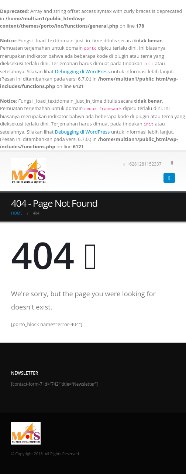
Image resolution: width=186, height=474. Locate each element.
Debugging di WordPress (82, 71)
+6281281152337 (142, 164)
